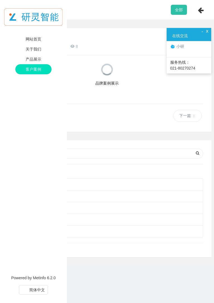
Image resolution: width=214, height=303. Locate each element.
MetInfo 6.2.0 (44, 278)
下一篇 (187, 115)
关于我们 (33, 49)
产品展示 (33, 59)
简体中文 (33, 290)
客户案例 (33, 69)
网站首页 (33, 39)
